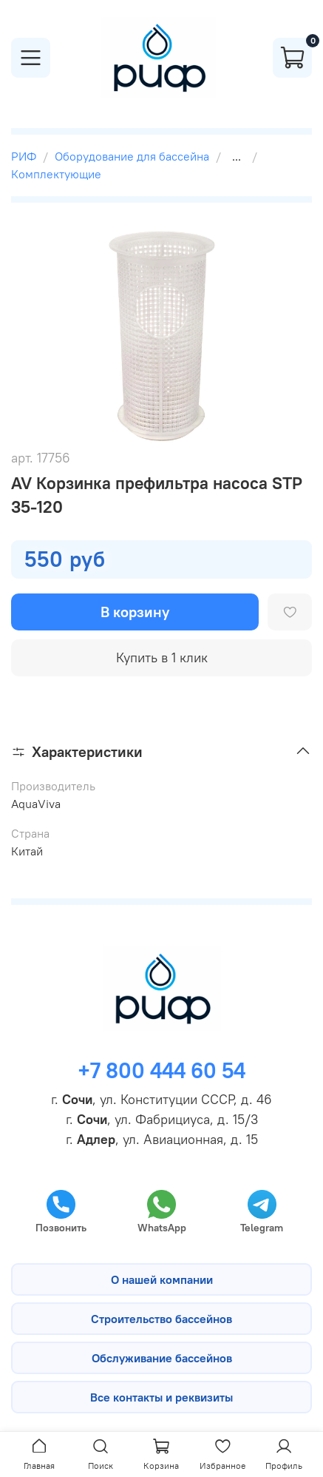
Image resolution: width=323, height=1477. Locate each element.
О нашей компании (162, 1279)
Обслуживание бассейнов (162, 1357)
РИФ (23, 156)
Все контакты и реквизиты (161, 1397)
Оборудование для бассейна (132, 156)
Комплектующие (56, 173)
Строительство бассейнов (161, 1318)
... (236, 156)
